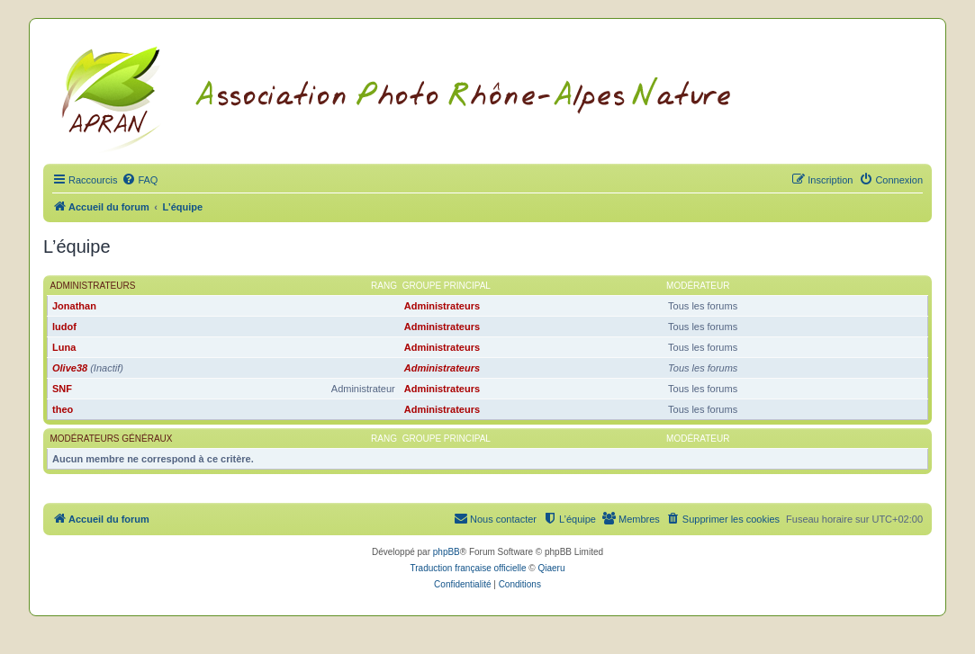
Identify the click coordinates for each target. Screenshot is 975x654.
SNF (62, 388)
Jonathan (74, 305)
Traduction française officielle (469, 568)
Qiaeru (550, 568)
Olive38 (69, 368)
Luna (64, 347)
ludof (64, 326)
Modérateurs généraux (111, 438)
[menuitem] (140, 180)
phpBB (446, 552)
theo (62, 409)
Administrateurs (93, 286)
